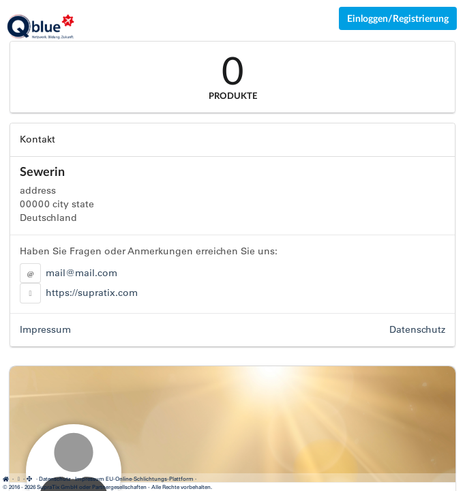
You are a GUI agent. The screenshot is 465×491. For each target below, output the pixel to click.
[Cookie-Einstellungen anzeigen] (18, 478)
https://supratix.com (92, 292)
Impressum (45, 329)
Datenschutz (417, 329)
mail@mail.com (81, 273)
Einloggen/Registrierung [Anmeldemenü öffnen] (398, 18)
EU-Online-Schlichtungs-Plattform (150, 478)
